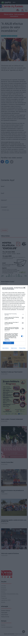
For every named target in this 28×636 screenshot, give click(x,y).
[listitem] (14, 314)
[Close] (25, 288)
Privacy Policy (22, 348)
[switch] (22, 318)
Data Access (14, 348)
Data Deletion (5, 348)
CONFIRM (8, 342)
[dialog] (14, 318)
